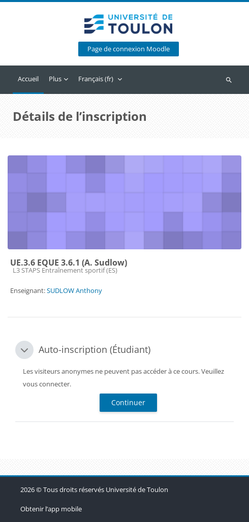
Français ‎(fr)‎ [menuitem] (95, 78)
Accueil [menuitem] (28, 78)
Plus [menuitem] (55, 78)
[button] (24, 350)
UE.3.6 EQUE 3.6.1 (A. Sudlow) (68, 262)
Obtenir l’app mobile (51, 508)
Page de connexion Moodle (128, 49)
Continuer (128, 402)
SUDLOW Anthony (74, 290)
